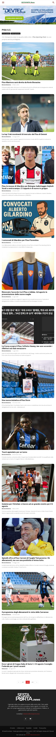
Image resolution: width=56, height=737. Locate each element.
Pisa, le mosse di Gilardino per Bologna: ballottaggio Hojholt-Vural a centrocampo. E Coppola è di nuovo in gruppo (28, 187)
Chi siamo (12, 728)
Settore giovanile (15, 33)
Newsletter (29, 728)
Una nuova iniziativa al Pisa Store (16, 400)
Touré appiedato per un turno (14, 452)
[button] (53, 2)
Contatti (35, 728)
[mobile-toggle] (3, 2)
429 (32, 682)
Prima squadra (6, 33)
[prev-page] (18, 682)
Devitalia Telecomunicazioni (32, 735)
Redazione (5, 668)
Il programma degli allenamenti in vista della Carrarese (25, 612)
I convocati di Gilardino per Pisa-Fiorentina (20, 240)
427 (23, 682)
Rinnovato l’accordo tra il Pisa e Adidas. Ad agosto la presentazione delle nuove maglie (24, 293)
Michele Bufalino (6, 84)
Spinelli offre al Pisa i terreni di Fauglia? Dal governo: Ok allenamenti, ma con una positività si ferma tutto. (26, 559)
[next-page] (36, 682)
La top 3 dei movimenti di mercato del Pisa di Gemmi (24, 134)
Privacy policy (42, 728)
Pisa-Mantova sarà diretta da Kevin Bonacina (21, 82)
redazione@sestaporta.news (31, 714)
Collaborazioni (20, 728)
